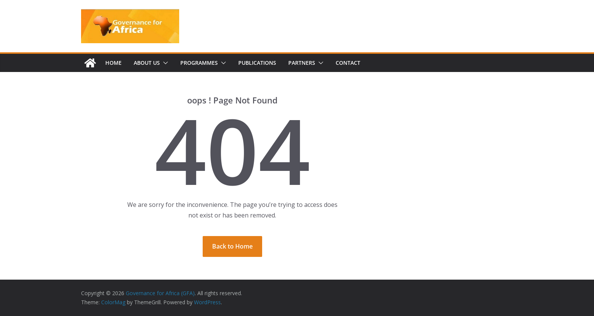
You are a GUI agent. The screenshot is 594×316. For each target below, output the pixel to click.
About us (147, 62)
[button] (164, 63)
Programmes (199, 62)
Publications (257, 62)
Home (113, 62)
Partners (301, 62)
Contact (348, 62)
